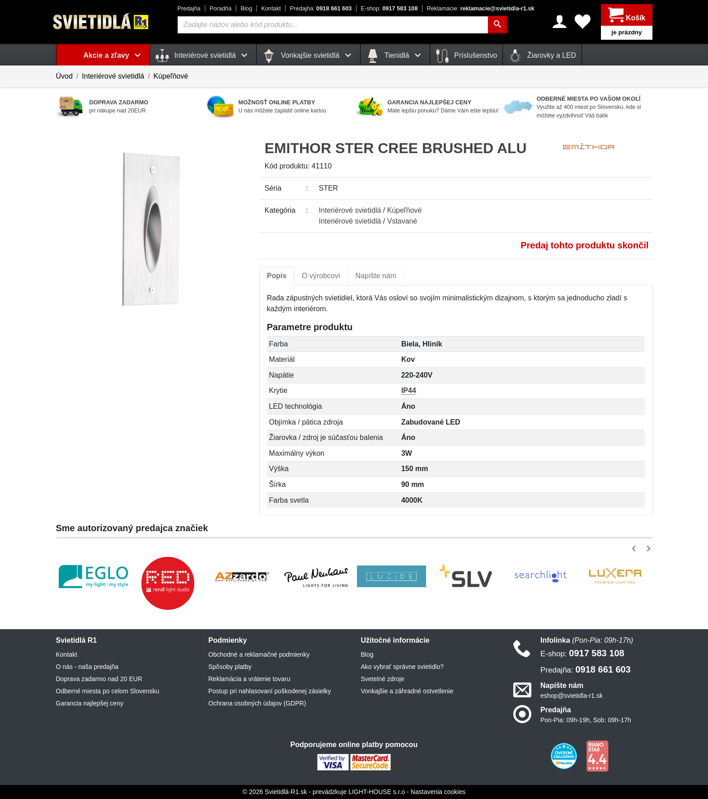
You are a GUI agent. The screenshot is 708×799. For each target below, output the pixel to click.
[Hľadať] (497, 25)
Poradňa (220, 8)
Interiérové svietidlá (113, 76)
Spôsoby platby (230, 666)
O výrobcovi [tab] (321, 276)
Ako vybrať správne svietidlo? (402, 666)
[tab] (277, 275)
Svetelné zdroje (383, 678)
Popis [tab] (277, 276)
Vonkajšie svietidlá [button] (308, 56)
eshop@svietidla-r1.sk (571, 695)
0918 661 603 (321, 8)
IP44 (408, 390)
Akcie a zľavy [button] (114, 55)
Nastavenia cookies (438, 791)
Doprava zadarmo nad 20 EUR (99, 678)
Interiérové (350, 210)
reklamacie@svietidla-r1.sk (481, 8)
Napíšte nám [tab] (376, 276)
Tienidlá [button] (395, 56)
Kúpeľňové (171, 76)
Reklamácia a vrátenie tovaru (249, 678)
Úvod (64, 76)
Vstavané (402, 221)
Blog (246, 8)
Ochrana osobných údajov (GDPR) (257, 703)
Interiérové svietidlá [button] (203, 56)
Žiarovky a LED (542, 56)
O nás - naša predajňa (87, 666)
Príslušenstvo (466, 56)
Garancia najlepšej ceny (89, 703)
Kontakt (271, 8)
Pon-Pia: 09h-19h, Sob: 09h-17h (585, 720)
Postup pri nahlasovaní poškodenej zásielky (269, 691)
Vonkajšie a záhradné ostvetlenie (407, 691)
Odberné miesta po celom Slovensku (107, 691)
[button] (635, 548)
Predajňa (189, 8)
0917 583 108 (389, 8)
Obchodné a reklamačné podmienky (258, 654)
